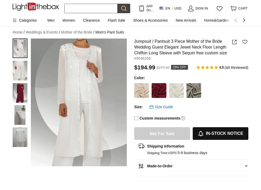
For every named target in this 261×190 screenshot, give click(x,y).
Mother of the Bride (77, 32)
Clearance (91, 20)
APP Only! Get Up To (150, 8)
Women (68, 20)
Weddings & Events (43, 32)
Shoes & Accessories (150, 20)
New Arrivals (186, 20)
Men (51, 20)
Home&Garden (216, 20)
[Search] (91, 8)
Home (19, 32)
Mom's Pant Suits (109, 32)
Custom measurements (159, 118)
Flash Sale (116, 20)
